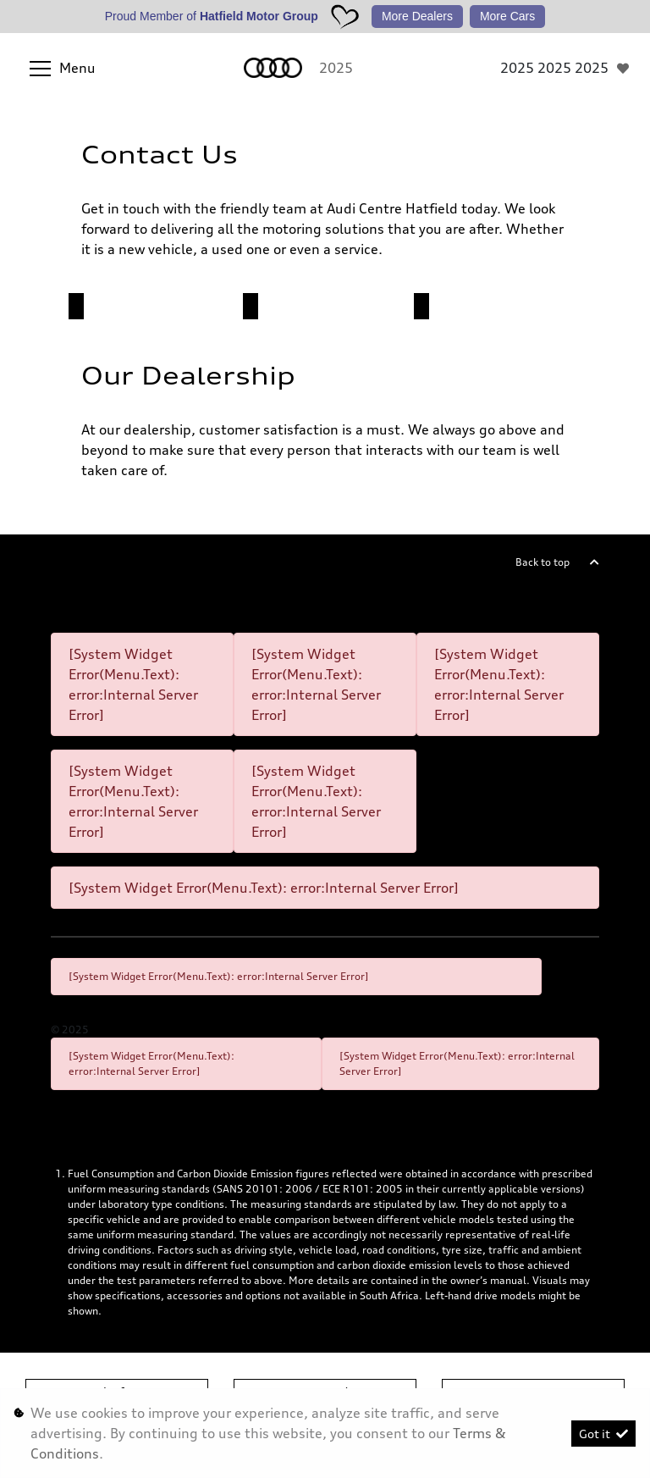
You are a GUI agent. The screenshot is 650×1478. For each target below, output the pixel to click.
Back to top (542, 562)
